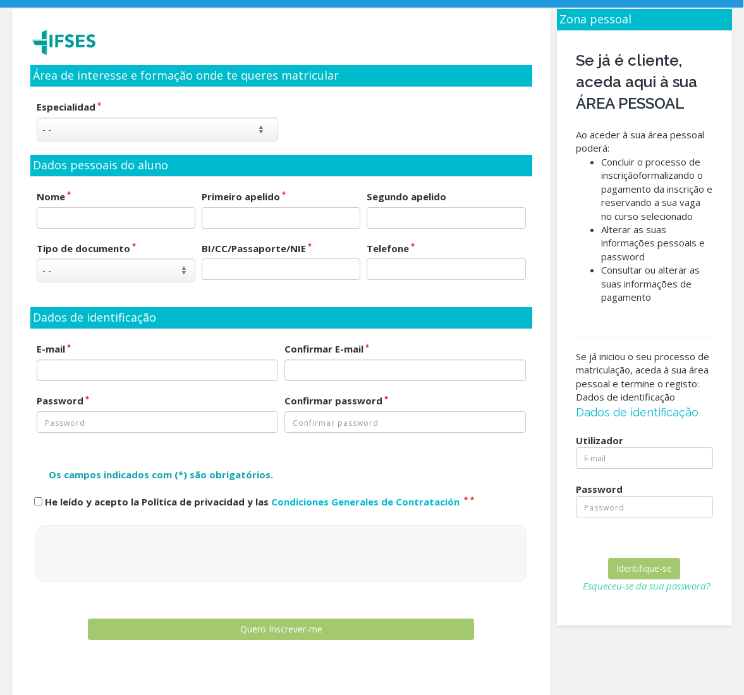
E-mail (54, 348)
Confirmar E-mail (326, 348)
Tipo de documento (86, 248)
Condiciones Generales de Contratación (366, 501)
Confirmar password (336, 400)
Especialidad (69, 106)
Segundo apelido (406, 196)
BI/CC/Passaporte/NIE (257, 248)
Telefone (391, 248)
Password (63, 400)
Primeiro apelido (244, 196)
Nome (54, 196)
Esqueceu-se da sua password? (646, 585)
